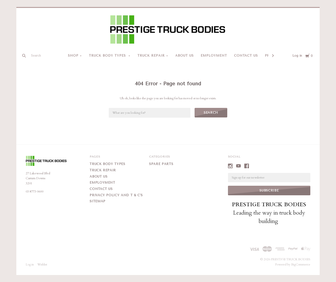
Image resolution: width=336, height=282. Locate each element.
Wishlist (42, 264)
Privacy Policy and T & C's (116, 195)
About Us (184, 55)
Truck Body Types (108, 55)
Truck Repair (151, 55)
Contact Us (246, 55)
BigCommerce (300, 264)
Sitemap (97, 201)
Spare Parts (161, 164)
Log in (297, 55)
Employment (214, 55)
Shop (73, 55)
